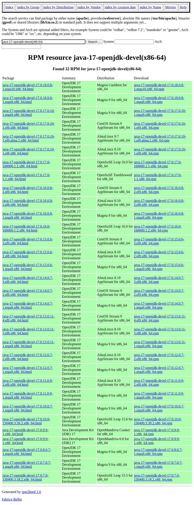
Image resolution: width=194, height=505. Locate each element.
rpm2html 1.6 (31, 492)
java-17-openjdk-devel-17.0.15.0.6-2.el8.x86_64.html (27, 254)
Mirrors (170, 7)
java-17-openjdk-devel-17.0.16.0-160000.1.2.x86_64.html (26, 228)
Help (183, 7)
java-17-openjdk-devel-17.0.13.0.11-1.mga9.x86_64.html (28, 344)
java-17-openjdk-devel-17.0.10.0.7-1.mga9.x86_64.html (27, 408)
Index (9, 7)
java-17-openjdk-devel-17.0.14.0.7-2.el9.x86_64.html (27, 292)
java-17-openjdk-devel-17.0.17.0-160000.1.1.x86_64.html (26, 164)
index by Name (150, 7)
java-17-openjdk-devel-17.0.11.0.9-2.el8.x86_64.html (27, 382)
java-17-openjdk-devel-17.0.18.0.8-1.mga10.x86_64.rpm (159, 87)
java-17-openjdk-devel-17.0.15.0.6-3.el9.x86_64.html (27, 241)
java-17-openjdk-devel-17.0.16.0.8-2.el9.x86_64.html (27, 190)
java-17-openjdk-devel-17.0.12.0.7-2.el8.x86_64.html (27, 357)
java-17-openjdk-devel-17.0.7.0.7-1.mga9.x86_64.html (26, 464)
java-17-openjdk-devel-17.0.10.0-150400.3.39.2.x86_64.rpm (157, 421)
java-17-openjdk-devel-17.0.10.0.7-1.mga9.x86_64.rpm (159, 408)
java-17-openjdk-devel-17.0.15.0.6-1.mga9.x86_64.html (27, 267)
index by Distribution (58, 7)
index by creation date (120, 7)
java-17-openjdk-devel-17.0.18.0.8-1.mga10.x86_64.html (27, 87)
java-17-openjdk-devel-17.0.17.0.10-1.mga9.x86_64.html (28, 113)
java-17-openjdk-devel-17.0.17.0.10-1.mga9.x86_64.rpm (160, 113)
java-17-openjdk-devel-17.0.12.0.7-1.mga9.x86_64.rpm (159, 370)
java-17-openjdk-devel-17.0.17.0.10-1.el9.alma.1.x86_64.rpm (160, 138)
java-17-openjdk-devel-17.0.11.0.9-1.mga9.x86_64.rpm (159, 395)
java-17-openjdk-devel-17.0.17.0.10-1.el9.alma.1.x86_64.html (28, 138)
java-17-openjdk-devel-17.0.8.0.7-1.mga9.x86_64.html (26, 452)
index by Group (28, 7)
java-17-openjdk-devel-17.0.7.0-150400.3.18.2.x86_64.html (25, 477)
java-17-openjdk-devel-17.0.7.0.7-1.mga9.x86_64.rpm (158, 464)
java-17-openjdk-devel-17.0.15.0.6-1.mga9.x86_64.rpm (159, 267)
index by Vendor (89, 7)
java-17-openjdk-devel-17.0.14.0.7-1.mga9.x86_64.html (27, 305)
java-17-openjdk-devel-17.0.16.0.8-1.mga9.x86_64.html (27, 215)
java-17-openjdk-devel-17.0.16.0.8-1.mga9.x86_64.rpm (159, 215)
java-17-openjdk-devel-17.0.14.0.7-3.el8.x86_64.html (27, 280)
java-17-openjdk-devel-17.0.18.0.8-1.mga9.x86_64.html (27, 100)
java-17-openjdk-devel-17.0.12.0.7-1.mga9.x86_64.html (27, 370)
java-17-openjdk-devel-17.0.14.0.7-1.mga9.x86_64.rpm (159, 305)
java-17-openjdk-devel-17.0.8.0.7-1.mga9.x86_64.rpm (158, 452)
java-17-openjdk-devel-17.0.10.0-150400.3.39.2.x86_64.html (26, 421)
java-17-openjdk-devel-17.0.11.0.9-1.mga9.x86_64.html (27, 395)
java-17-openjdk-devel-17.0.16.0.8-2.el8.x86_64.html (27, 203)
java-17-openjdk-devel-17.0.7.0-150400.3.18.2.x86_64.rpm (157, 477)
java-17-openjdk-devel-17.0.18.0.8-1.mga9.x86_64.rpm (159, 100)
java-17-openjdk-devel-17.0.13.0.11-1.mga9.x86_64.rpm (160, 344)
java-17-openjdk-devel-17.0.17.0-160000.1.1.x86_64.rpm (157, 164)
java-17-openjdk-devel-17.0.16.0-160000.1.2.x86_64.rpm (157, 228)
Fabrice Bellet (12, 499)
